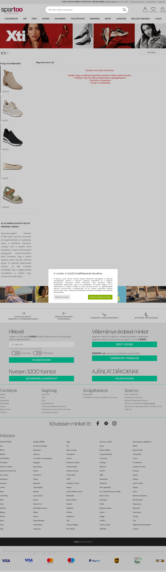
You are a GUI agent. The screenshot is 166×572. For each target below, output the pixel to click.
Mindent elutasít (61, 297)
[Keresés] (124, 9)
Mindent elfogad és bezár (100, 297)
